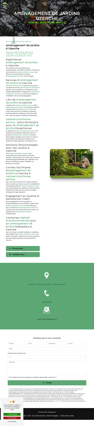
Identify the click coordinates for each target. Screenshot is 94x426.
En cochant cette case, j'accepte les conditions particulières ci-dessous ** (33, 368)
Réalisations (82, 3)
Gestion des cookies (67, 416)
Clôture (75, 3)
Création (62, 3)
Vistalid (23, 416)
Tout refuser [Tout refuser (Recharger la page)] (12, 418)
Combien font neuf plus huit (17, 344)
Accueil (43, 3)
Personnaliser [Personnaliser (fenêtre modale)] (12, 421)
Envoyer (49, 374)
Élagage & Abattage (52, 3)
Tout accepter (12, 414)
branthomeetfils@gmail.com (47, 310)
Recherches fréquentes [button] (47, 412)
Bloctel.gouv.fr (57, 392)
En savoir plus (16, 248)
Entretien (68, 3)
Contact (89, 3)
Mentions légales (52, 416)
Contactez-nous (17, 254)
